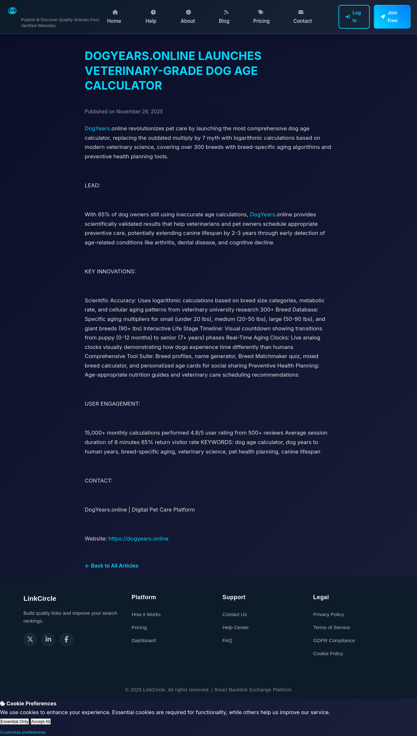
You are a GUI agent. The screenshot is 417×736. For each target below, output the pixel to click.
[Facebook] (66, 639)
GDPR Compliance (334, 640)
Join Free (389, 16)
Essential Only (14, 721)
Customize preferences (23, 732)
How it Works (146, 614)
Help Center (236, 627)
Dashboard (144, 640)
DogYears (97, 128)
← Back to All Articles (111, 565)
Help (151, 17)
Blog (224, 17)
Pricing (261, 17)
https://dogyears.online (138, 538)
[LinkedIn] (48, 639)
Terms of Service (331, 627)
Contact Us (235, 614)
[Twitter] (29, 639)
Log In (353, 16)
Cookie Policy (328, 653)
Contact (302, 17)
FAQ (227, 640)
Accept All (40, 721)
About (188, 17)
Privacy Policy (328, 614)
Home (114, 17)
